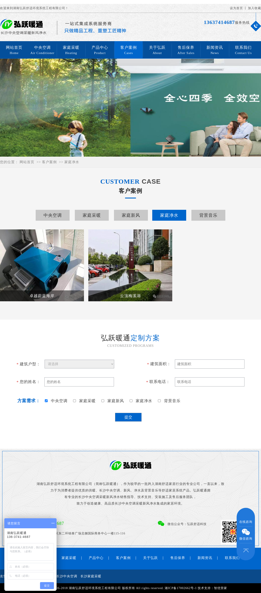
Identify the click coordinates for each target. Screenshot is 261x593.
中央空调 (42, 50)
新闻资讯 (215, 50)
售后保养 (186, 50)
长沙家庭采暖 (90, 576)
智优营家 (220, 588)
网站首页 (14, 50)
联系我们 (243, 50)
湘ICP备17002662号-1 (181, 588)
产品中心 (100, 50)
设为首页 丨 (238, 8)
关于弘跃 (157, 50)
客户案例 (128, 50)
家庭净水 (71, 162)
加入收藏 (254, 8)
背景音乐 (208, 215)
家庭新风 (131, 215)
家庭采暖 (71, 50)
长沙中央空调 (66, 576)
